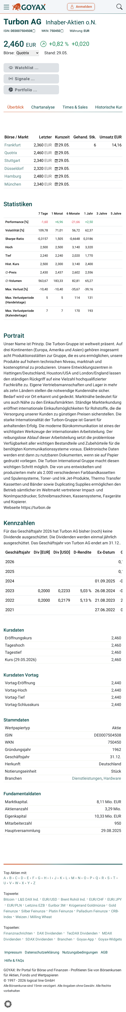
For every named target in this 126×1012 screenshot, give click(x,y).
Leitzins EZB (35, 905)
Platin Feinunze (61, 911)
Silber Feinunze (33, 911)
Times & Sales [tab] (75, 107)
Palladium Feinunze (92, 911)
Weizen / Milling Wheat (34, 917)
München (12, 184)
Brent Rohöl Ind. (73, 899)
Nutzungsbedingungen (80, 952)
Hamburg (12, 176)
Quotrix (10, 153)
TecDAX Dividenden (82, 933)
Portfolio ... (23, 89)
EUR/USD (49, 899)
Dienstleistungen (87, 778)
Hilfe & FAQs (14, 961)
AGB (104, 952)
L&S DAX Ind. (28, 899)
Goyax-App (85, 939)
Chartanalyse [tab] (43, 107)
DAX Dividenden (49, 933)
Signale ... (22, 78)
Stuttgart (12, 160)
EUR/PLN (14, 905)
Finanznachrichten (18, 933)
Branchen (64, 939)
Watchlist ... (24, 67)
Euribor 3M (56, 905)
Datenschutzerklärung (42, 952)
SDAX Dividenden (39, 939)
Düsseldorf (14, 168)
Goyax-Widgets (110, 939)
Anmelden (81, 7)
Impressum (13, 952)
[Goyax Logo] (28, 6)
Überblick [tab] (15, 107)
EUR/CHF (96, 899)
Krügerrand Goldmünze (87, 905)
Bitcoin (9, 899)
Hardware (112, 778)
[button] (8, 1004)
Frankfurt (12, 145)
